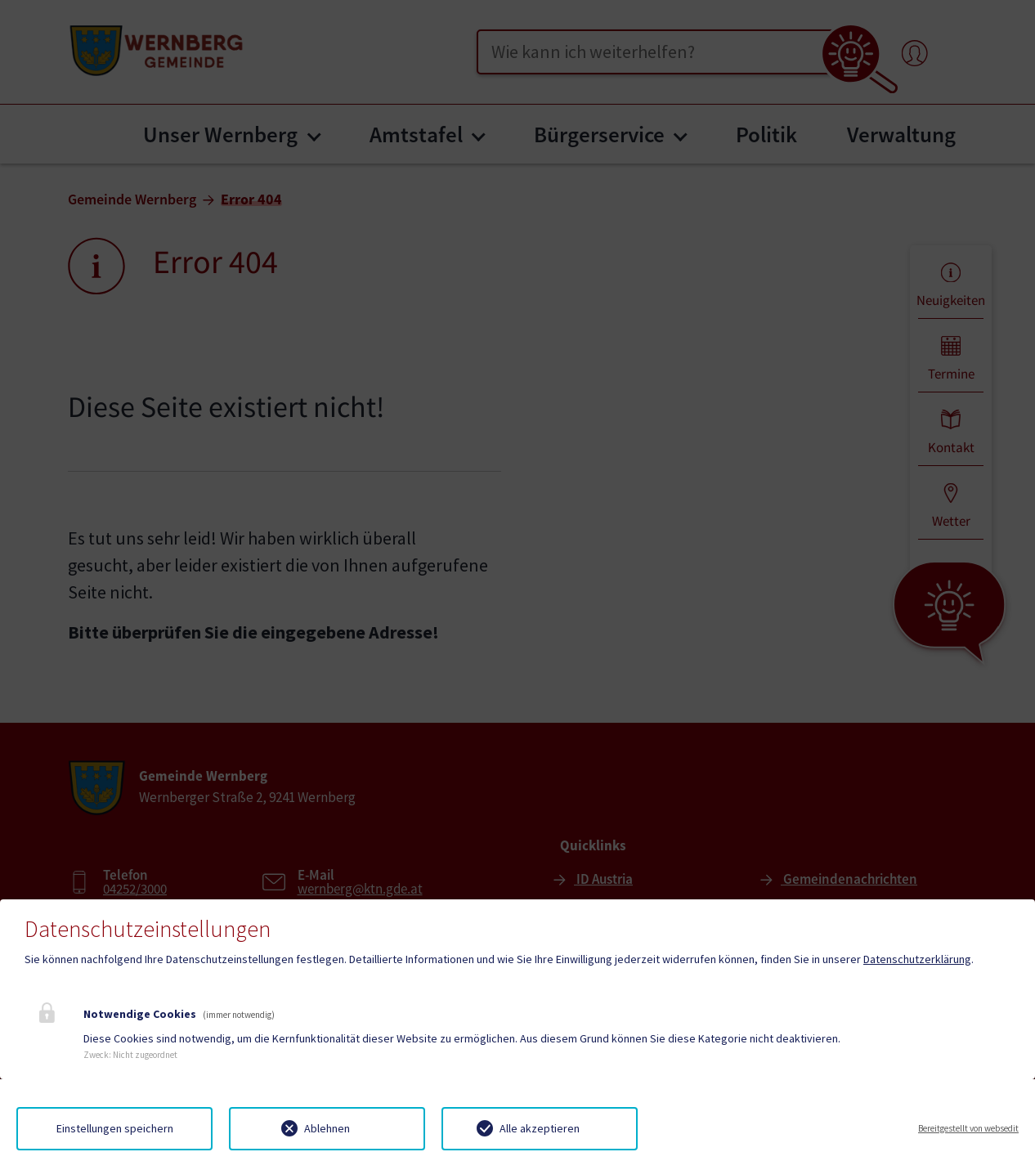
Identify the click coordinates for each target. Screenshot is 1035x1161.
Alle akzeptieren (540, 1128)
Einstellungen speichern (114, 1128)
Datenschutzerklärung (917, 959)
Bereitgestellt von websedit (968, 1128)
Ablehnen (327, 1128)
